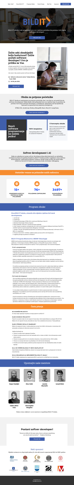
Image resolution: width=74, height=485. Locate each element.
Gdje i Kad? (11, 4)
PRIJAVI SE (65, 4)
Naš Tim (49, 4)
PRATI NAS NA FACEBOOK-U (37, 112)
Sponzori (56, 4)
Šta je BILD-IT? (20, 4)
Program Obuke (31, 4)
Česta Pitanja (41, 4)
